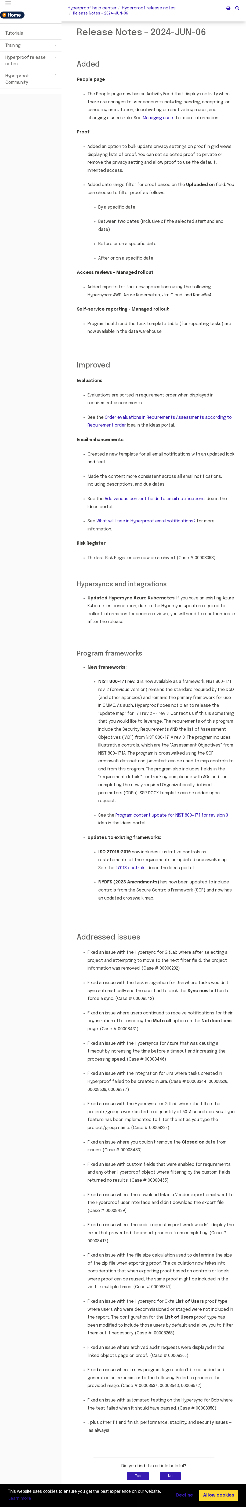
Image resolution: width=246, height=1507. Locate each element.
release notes (149, 8)
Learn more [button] (20, 1498)
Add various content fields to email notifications (155, 499)
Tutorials (14, 33)
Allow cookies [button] (218, 1495)
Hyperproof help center (92, 8)
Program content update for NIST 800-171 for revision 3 (171, 815)
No (170, 1476)
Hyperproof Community (31, 78)
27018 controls (130, 868)
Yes (138, 1476)
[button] (237, 8)
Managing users (159, 118)
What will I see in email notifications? (146, 521)
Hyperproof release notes (31, 60)
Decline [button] (184, 1495)
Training (31, 45)
